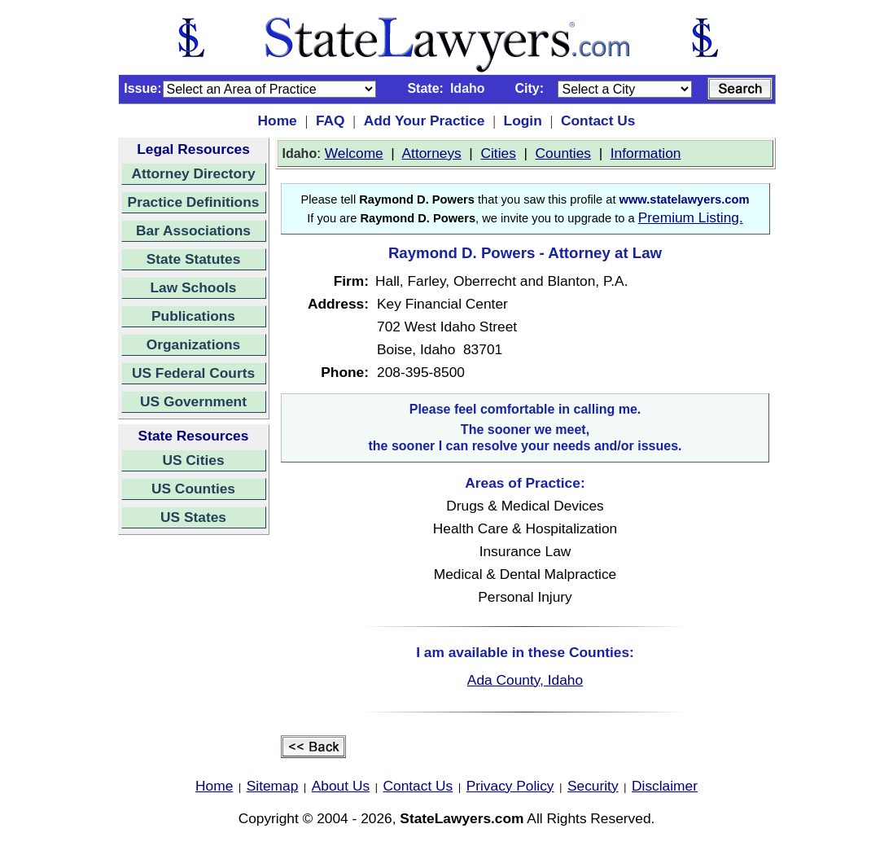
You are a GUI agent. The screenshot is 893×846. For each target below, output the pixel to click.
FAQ (330, 120)
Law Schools (194, 287)
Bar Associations (193, 230)
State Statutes (194, 259)
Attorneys (432, 153)
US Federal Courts (193, 373)
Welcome (354, 153)
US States (193, 517)
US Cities (193, 460)
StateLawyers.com (461, 818)
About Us (341, 786)
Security (593, 786)
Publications (193, 316)
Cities (498, 153)
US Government (193, 401)
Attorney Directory (193, 173)
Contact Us (598, 120)
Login (523, 120)
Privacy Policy (510, 786)
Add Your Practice (424, 120)
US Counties (193, 488)
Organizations (194, 344)
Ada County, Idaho (525, 680)
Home (277, 120)
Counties (563, 153)
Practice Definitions (194, 202)
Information (646, 153)
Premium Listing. (690, 217)
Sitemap (273, 786)
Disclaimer (665, 786)
